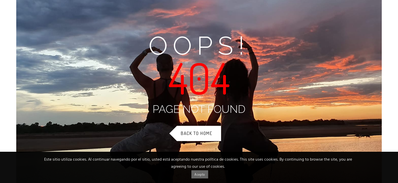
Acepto (199, 174)
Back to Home (196, 133)
